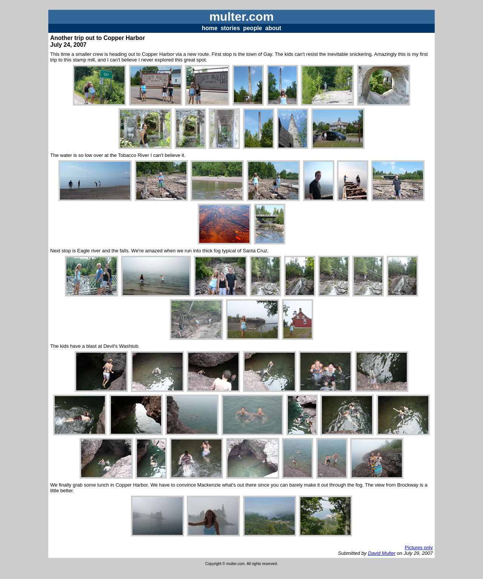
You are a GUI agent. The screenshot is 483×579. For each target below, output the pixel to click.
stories (230, 28)
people (252, 28)
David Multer (381, 553)
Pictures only (419, 547)
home (210, 28)
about (273, 28)
